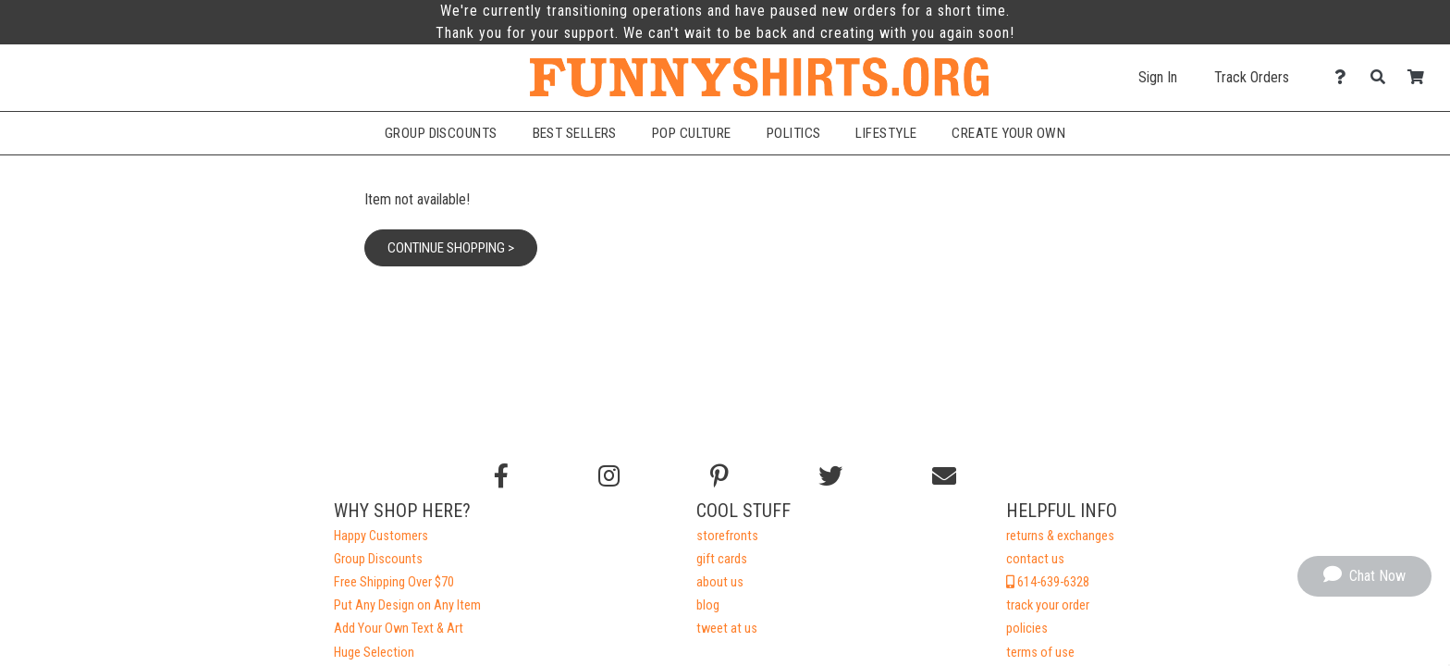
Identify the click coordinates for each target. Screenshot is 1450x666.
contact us (1035, 559)
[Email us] (944, 476)
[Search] (1383, 77)
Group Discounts (441, 133)
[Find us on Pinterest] (719, 476)
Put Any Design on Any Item (407, 605)
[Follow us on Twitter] (830, 476)
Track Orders (1251, 77)
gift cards (721, 559)
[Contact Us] (1345, 77)
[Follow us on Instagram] (609, 476)
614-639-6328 (1047, 582)
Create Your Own (1008, 133)
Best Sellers (575, 133)
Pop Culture (691, 133)
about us (719, 582)
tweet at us (726, 628)
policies (1027, 628)
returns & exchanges (1060, 536)
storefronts (727, 536)
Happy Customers (381, 536)
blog (707, 605)
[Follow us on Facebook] (501, 476)
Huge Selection (374, 652)
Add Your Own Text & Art (398, 628)
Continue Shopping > (450, 248)
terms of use (1040, 652)
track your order (1047, 605)
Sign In (1157, 77)
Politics (794, 133)
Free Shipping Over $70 (394, 582)
